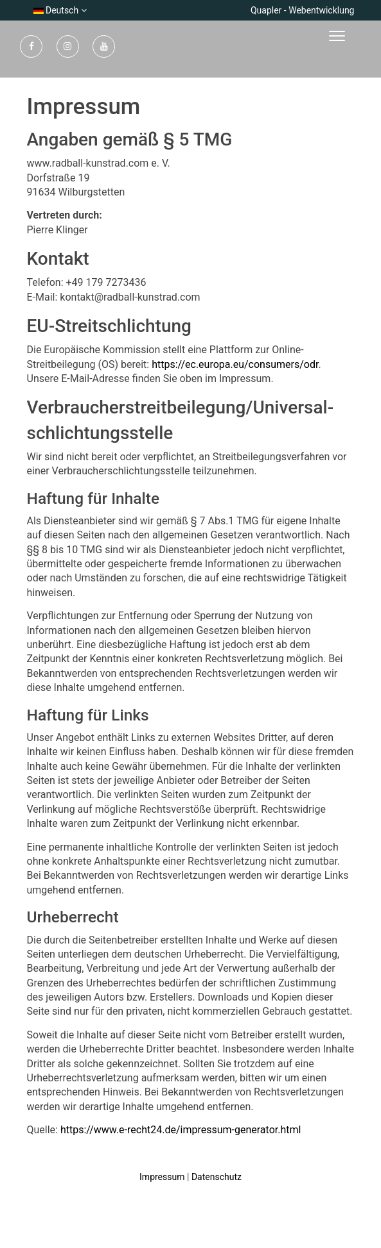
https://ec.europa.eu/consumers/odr (235, 364)
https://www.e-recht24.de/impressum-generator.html (180, 1130)
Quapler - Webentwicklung (303, 10)
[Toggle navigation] (356, 36)
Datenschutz (216, 1177)
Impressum (161, 1177)
